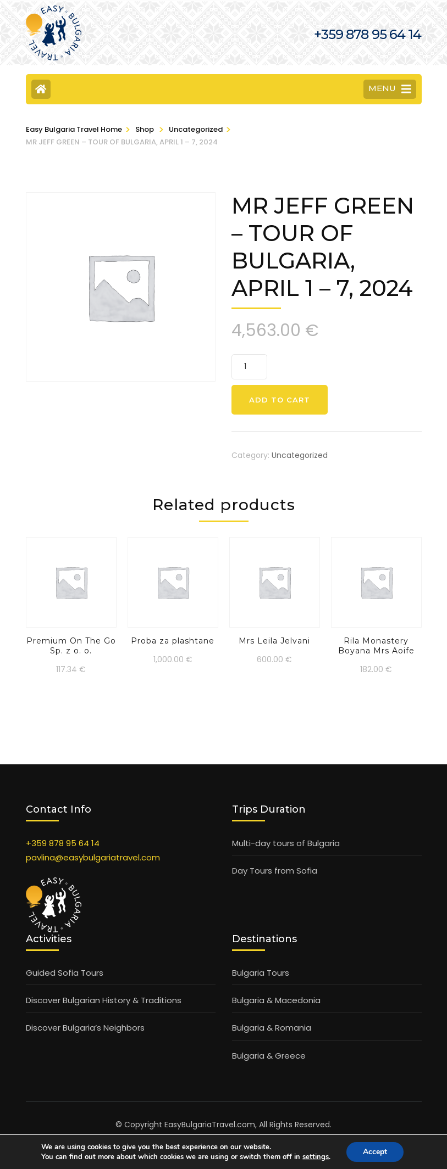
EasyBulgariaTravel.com (209, 1124)
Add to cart (279, 399)
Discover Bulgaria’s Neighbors (85, 1027)
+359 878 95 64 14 (63, 843)
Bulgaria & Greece (269, 1055)
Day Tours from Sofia (274, 870)
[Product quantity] (249, 366)
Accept (375, 1151)
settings (315, 1157)
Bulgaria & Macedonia (276, 1000)
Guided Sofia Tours (64, 972)
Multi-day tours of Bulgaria (286, 843)
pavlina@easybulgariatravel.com (93, 857)
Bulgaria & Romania (271, 1027)
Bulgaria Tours (260, 972)
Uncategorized (300, 455)
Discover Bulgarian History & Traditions (103, 1000)
